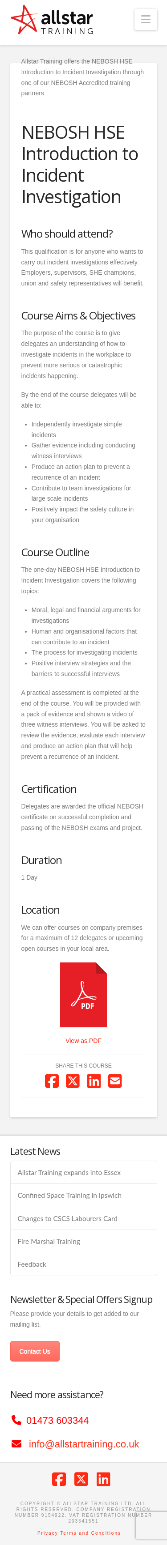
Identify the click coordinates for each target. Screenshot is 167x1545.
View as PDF (83, 1040)
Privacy (47, 1533)
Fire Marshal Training (48, 1241)
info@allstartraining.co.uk (84, 1444)
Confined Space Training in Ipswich (69, 1195)
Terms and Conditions (90, 1533)
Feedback (31, 1264)
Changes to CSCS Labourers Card (67, 1218)
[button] (145, 19)
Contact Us (35, 1351)
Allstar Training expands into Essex (69, 1172)
